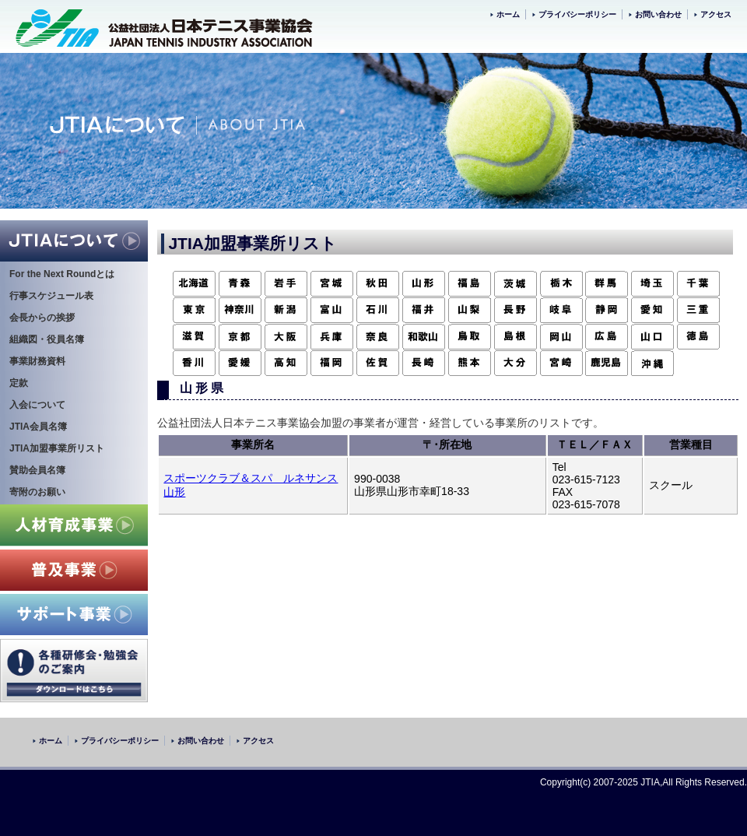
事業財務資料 (37, 361)
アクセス (715, 14)
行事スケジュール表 (51, 295)
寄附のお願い (37, 491)
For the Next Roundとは (61, 274)
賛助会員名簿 (37, 470)
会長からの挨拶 (42, 317)
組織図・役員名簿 (46, 339)
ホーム (508, 14)
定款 (18, 383)
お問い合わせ (658, 14)
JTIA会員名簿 (38, 426)
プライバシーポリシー (577, 14)
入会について (37, 404)
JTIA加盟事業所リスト (56, 448)
